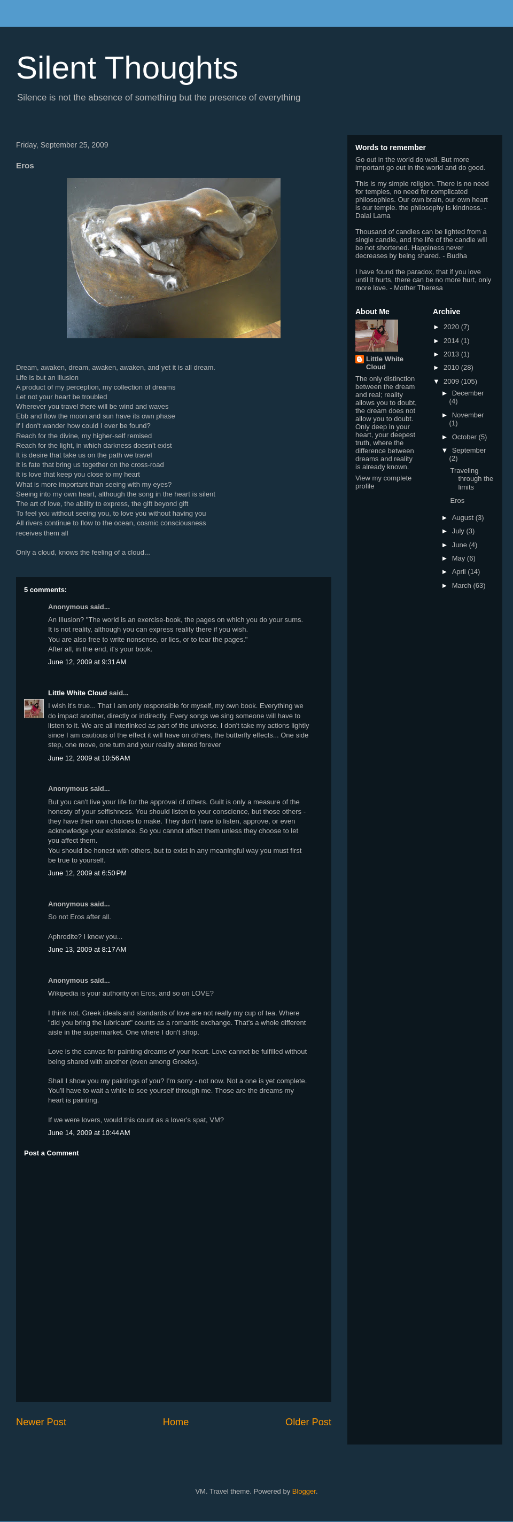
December (468, 393)
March (462, 585)
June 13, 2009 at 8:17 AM (87, 949)
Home (176, 1422)
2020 (452, 327)
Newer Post (41, 1422)
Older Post (308, 1422)
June (460, 545)
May (459, 558)
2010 (452, 367)
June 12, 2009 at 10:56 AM (89, 758)
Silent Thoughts (127, 68)
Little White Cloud (77, 693)
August (464, 518)
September (469, 450)
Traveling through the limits (471, 479)
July (459, 531)
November (468, 415)
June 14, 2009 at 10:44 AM (89, 1133)
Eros (457, 500)
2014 (452, 341)
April (460, 572)
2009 (452, 381)
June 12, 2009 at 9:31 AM (87, 662)
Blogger (304, 1491)
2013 (452, 354)
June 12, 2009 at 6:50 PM (87, 873)
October (465, 437)
